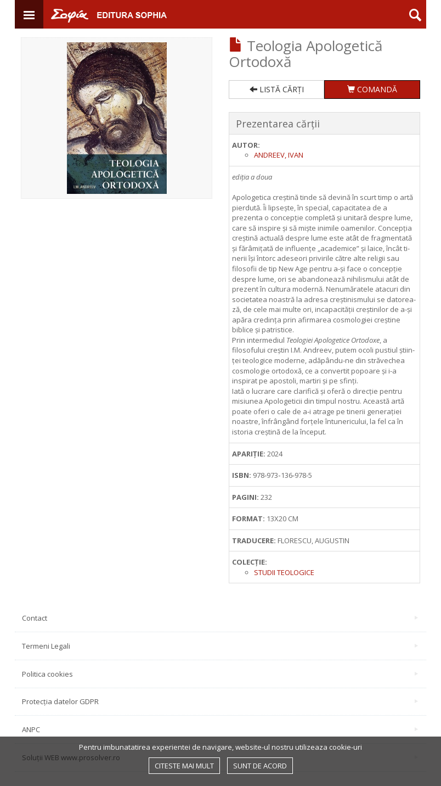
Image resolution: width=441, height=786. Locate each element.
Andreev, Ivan (278, 155)
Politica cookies (220, 674)
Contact (220, 618)
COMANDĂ (372, 89)
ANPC (220, 729)
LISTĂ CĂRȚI (277, 89)
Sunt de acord (260, 766)
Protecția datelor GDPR (220, 701)
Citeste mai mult (184, 766)
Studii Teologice (284, 572)
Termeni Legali (220, 646)
